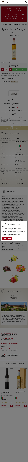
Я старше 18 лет (7, 238)
